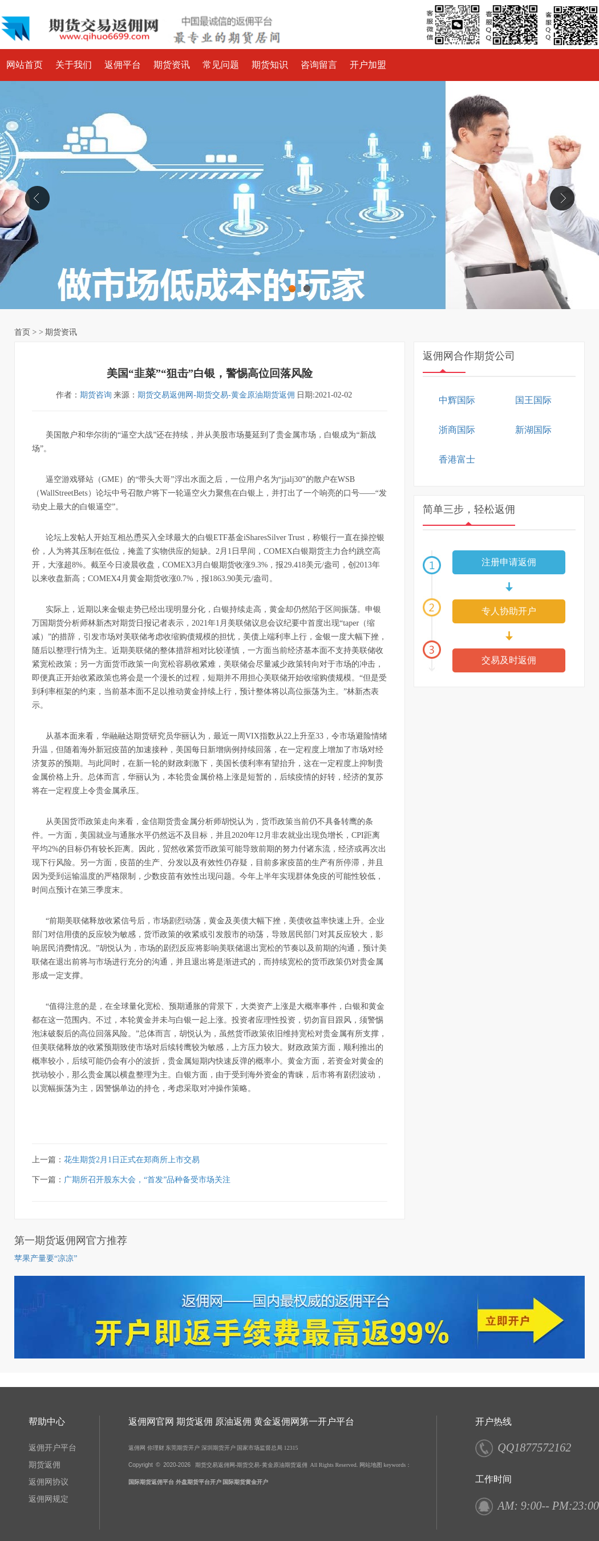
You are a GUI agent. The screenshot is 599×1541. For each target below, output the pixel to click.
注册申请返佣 (508, 562)
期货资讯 (171, 65)
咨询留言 (319, 65)
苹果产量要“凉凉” (45, 1258)
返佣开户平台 (52, 1447)
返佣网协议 (48, 1482)
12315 (291, 1448)
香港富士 (457, 459)
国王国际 (533, 400)
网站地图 (370, 1465)
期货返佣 (44, 1465)
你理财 (155, 1448)
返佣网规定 (48, 1499)
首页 (22, 332)
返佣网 (136, 1448)
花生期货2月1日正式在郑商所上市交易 (132, 1159)
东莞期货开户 (182, 1448)
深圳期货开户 (218, 1448)
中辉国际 (457, 400)
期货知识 (270, 65)
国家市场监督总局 (259, 1448)
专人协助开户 (508, 611)
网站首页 (24, 65)
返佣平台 (122, 65)
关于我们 (73, 65)
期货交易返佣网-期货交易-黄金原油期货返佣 (215, 395)
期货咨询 (96, 395)
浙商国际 (457, 430)
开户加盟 (368, 65)
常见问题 (221, 65)
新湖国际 (533, 430)
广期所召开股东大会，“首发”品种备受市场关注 (147, 1179)
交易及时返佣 (508, 660)
